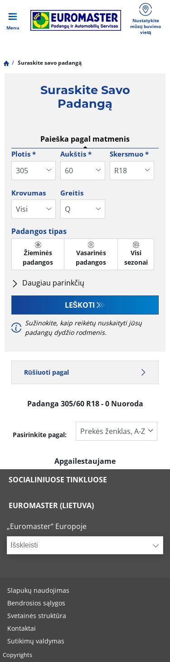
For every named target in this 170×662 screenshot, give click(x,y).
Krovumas (28, 192)
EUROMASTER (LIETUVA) (51, 505)
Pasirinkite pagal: (40, 434)
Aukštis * (75, 153)
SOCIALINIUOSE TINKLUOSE (58, 479)
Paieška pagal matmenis (85, 139)
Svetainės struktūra (36, 615)
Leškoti (80, 305)
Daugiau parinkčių (47, 283)
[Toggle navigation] (12, 20)
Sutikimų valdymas (35, 641)
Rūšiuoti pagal (85, 372)
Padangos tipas (39, 231)
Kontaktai (21, 628)
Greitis (71, 192)
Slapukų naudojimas (38, 590)
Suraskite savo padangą (49, 63)
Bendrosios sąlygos (36, 603)
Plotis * (23, 153)
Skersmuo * (129, 153)
